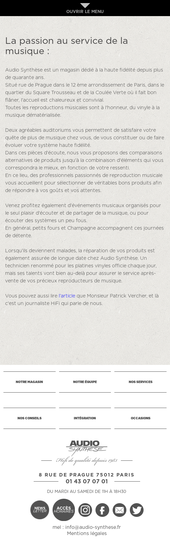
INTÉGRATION (85, 418)
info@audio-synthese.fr (93, 527)
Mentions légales (87, 533)
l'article (67, 296)
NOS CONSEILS (30, 418)
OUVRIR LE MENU (85, 8)
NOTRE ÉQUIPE (85, 382)
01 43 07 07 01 (87, 481)
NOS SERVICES (140, 382)
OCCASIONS (140, 418)
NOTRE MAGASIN (29, 382)
